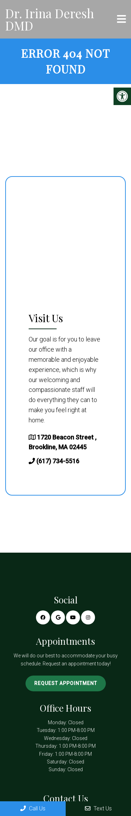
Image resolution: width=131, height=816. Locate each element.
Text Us (98, 808)
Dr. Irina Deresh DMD (49, 19)
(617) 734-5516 (57, 461)
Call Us (32, 808)
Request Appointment (65, 683)
